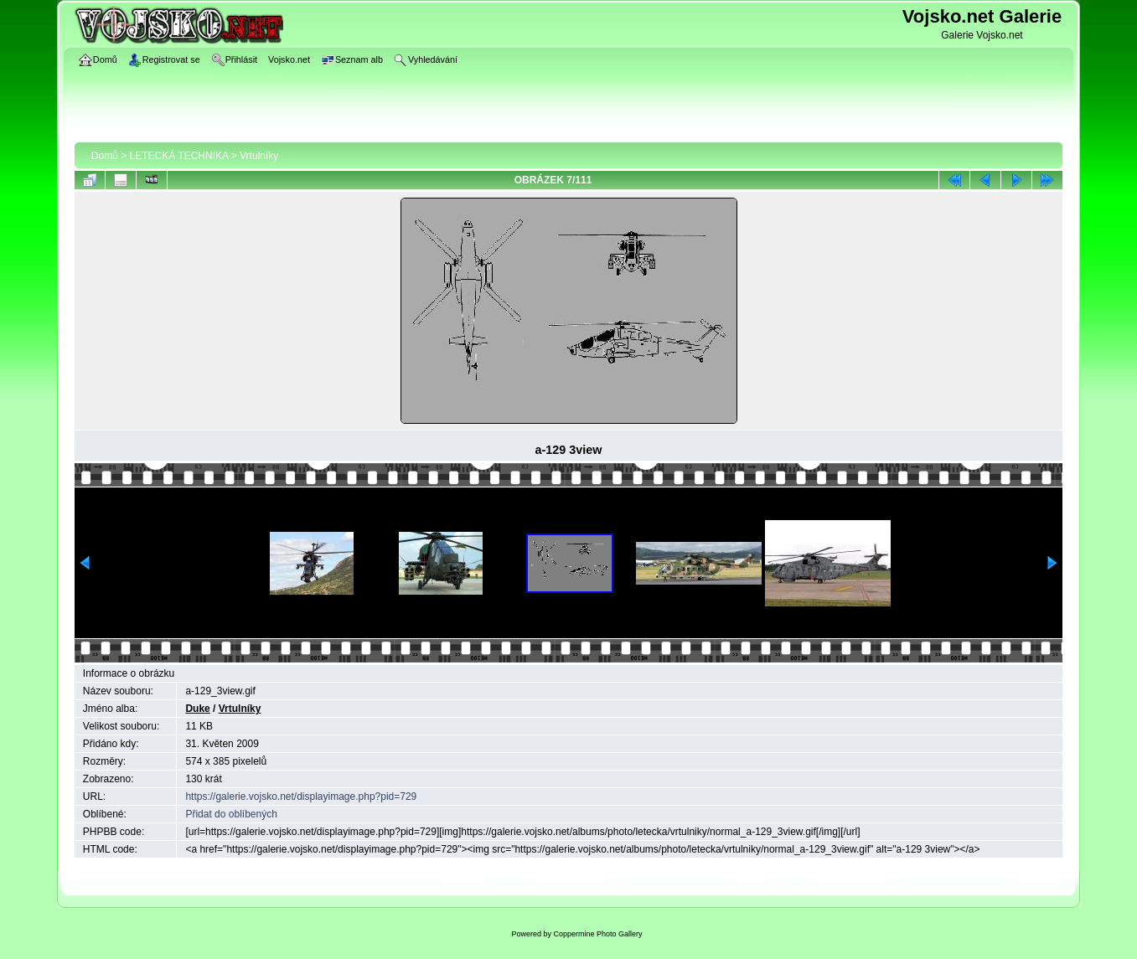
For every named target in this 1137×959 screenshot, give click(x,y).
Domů (104, 156)
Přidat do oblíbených (230, 814)
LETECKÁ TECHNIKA (179, 156)
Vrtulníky (259, 156)
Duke (197, 708)
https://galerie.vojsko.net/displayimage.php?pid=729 (300, 796)
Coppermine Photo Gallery (597, 934)
